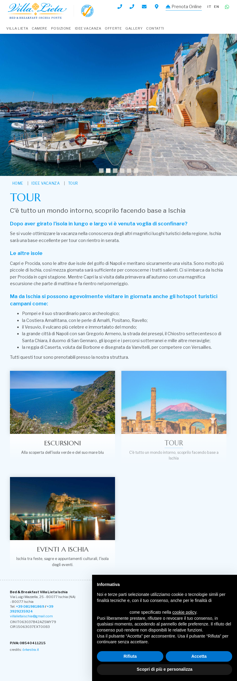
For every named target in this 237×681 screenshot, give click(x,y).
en (216, 7)
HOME (17, 183)
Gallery (134, 28)
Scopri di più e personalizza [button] (164, 669)
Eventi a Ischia (62, 549)
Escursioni (62, 443)
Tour (73, 183)
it (209, 7)
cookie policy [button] (184, 612)
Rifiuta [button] (130, 656)
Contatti (155, 28)
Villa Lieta (17, 28)
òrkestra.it (31, 650)
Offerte (113, 28)
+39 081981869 (30, 606)
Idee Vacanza (88, 28)
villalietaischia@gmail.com (31, 616)
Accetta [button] (199, 656)
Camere (39, 28)
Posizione (61, 28)
